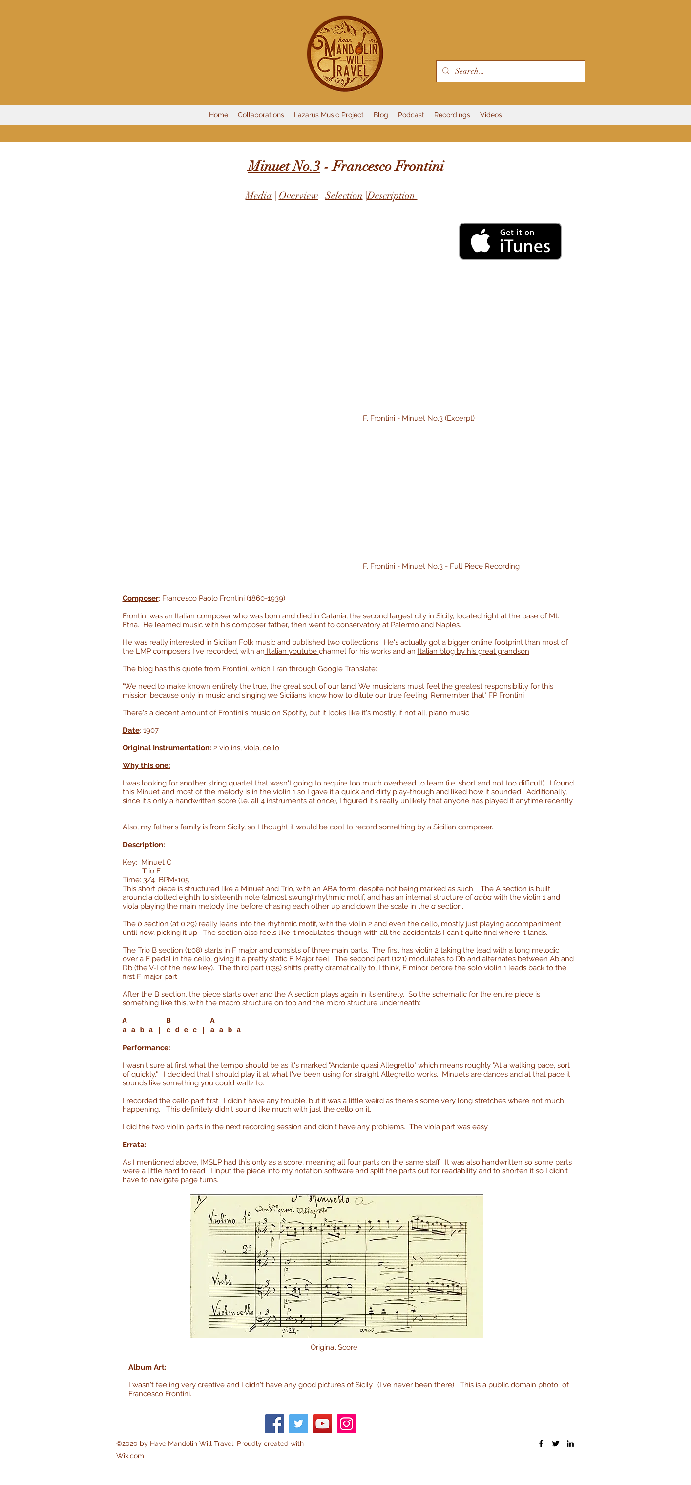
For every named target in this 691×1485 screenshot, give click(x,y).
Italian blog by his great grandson (473, 651)
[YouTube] (322, 1423)
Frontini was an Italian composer (178, 616)
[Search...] (509, 71)
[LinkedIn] (570, 1443)
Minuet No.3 (284, 166)
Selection (344, 196)
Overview (298, 196)
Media (259, 196)
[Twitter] (298, 1423)
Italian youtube (292, 651)
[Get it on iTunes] (510, 241)
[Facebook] (274, 1423)
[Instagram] (346, 1423)
